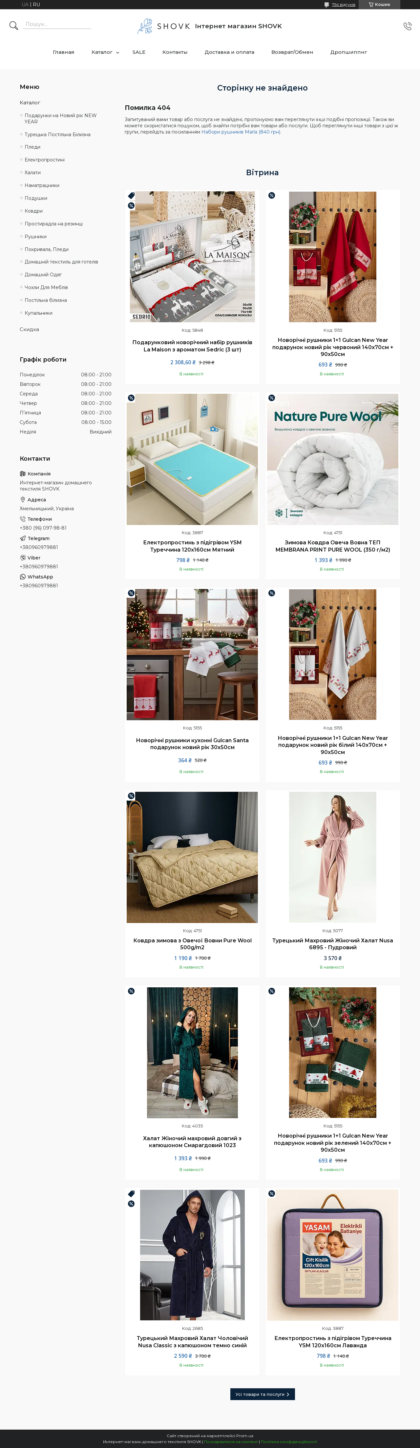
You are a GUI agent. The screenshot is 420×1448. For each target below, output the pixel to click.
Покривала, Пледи (47, 249)
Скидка (29, 329)
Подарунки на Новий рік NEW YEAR (61, 119)
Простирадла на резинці (54, 224)
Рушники (36, 237)
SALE (139, 52)
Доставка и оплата (229, 52)
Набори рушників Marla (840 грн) (240, 132)
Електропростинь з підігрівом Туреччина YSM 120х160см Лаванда (332, 1342)
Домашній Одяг (43, 275)
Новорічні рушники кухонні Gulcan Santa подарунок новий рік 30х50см (192, 744)
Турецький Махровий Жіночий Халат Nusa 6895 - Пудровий (332, 944)
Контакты (175, 52)
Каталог (102, 52)
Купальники (38, 313)
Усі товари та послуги (260, 1394)
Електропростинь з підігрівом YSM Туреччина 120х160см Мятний (192, 546)
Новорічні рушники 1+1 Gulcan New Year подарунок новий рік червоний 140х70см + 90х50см (332, 347)
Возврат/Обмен (292, 52)
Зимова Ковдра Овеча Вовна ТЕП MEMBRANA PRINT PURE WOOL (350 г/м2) (333, 546)
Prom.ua (244, 1435)
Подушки (36, 198)
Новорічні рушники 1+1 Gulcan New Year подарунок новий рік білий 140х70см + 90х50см (333, 745)
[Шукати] (14, 26)
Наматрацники (42, 185)
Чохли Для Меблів (46, 287)
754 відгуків (343, 4)
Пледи (32, 147)
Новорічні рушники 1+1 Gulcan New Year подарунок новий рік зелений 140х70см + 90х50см (332, 1143)
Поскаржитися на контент (231, 1441)
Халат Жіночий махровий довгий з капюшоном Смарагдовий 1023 (192, 1142)
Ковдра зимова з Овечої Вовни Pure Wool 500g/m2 (192, 944)
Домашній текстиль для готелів (61, 262)
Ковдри (34, 211)
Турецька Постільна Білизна (58, 134)
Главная (63, 52)
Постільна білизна (46, 300)
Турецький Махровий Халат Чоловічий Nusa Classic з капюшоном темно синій (192, 1342)
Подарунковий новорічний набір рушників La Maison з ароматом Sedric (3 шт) (192, 346)
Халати (33, 173)
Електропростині (45, 160)
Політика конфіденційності (289, 1441)
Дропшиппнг (348, 52)
